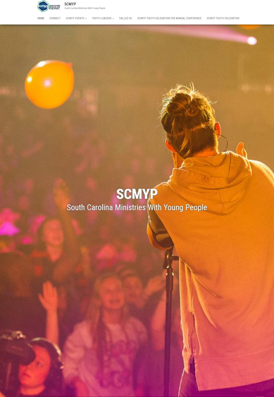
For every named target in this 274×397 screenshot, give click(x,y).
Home (40, 18)
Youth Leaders (103, 18)
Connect (55, 18)
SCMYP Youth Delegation (223, 18)
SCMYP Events (76, 18)
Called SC (125, 18)
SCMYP (70, 4)
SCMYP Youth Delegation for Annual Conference (169, 18)
